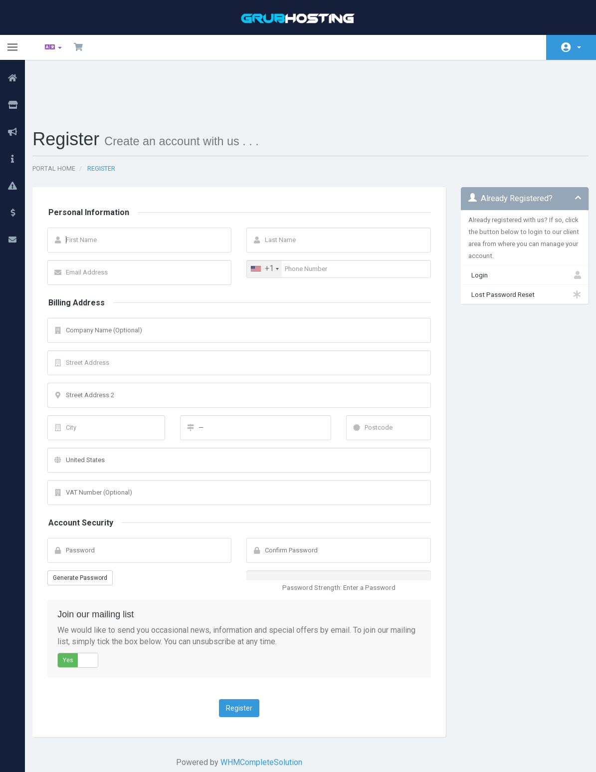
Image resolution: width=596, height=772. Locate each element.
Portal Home (61, 117)
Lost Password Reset (519, 243)
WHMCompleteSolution (263, 711)
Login (519, 224)
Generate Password (87, 526)
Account (579, 47)
